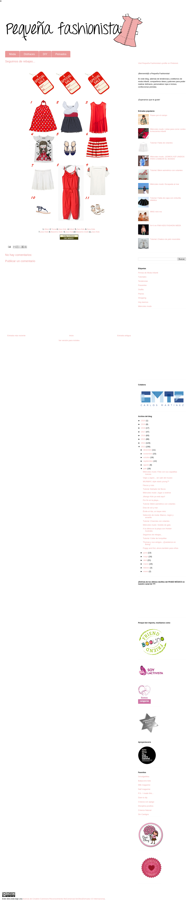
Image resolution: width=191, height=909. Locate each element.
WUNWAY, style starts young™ (156, 481)
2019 (143, 424)
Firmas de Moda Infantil (148, 273)
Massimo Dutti (57, 232)
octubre (146, 457)
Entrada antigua (124, 335)
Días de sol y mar (150, 508)
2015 (143, 439)
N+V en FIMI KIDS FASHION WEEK (165, 225)
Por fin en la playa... (151, 500)
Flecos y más (148, 485)
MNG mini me (156, 212)
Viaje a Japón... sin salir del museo (157, 478)
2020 (143, 420)
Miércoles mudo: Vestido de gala (156, 525)
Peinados (60, 54)
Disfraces (29, 54)
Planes (141, 294)
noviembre (148, 454)
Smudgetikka (143, 776)
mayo (146, 556)
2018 (143, 428)
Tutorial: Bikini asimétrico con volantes (166, 170)
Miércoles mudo (145, 306)
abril (145, 560)
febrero (146, 568)
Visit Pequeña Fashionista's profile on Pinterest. (158, 63)
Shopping (142, 298)
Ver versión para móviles (69, 340)
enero (146, 571)
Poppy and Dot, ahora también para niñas (160, 548)
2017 (143, 432)
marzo (146, 564)
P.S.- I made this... (146, 793)
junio (145, 553)
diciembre (147, 450)
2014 (143, 443)
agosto (146, 465)
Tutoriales (142, 277)
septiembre (148, 461)
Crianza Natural (144, 810)
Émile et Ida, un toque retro (154, 511)
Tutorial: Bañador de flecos (154, 489)
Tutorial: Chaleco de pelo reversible (165, 239)
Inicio (71, 335)
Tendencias (143, 281)
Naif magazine (144, 789)
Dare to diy (142, 797)
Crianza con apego (146, 802)
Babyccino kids (144, 781)
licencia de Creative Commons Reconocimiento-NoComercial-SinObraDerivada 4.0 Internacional (64, 899)
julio (145, 468)
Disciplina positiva (145, 806)
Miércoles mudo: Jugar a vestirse (157, 493)
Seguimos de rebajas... (152, 535)
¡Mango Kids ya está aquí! (154, 496)
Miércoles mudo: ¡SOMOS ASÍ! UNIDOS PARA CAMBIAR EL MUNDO (167, 158)
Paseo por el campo (158, 115)
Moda (12, 54)
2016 (143, 435)
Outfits (141, 289)
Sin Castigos (143, 814)
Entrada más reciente (16, 335)
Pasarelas (142, 285)
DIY (45, 54)
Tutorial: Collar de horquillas (154, 538)
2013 (143, 447)
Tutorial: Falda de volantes (161, 143)
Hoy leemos (143, 302)
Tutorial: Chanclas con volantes (156, 521)
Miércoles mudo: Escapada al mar (164, 184)
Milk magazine (144, 785)
